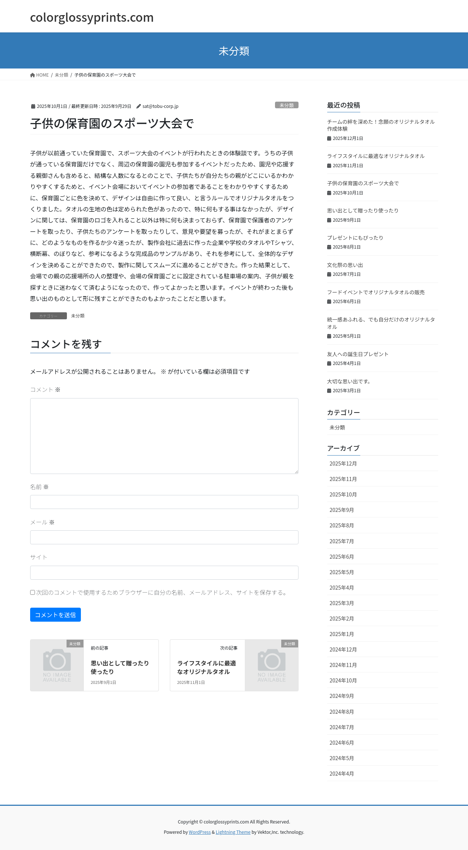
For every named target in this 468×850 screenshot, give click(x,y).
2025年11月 (343, 478)
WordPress (200, 832)
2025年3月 (342, 603)
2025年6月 (342, 556)
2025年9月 (342, 509)
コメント (45, 389)
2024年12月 (343, 649)
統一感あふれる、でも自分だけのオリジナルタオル (381, 323)
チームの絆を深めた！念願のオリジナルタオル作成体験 (381, 125)
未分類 (286, 105)
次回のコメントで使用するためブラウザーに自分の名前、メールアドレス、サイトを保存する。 (162, 592)
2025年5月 (342, 572)
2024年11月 (343, 664)
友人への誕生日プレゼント (358, 354)
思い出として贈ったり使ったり (120, 666)
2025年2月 (342, 618)
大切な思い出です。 (350, 381)
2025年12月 (343, 463)
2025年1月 (342, 634)
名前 (39, 486)
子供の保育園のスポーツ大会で (363, 183)
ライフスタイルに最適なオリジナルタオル (206, 666)
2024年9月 (342, 695)
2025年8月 (342, 525)
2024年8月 (342, 711)
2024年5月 (342, 758)
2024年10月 (343, 680)
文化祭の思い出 (345, 264)
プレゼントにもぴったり (355, 237)
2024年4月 (342, 773)
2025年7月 (342, 541)
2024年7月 (342, 727)
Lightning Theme (233, 832)
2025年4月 (342, 587)
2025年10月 (343, 494)
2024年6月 (342, 742)
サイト (39, 556)
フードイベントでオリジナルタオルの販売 (376, 292)
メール (42, 521)
